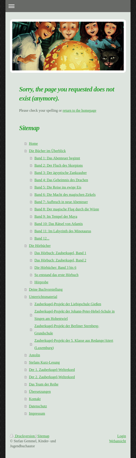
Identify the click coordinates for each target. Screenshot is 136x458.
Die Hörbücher (40, 246)
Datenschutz (38, 406)
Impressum (37, 413)
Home (33, 143)
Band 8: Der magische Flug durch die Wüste (66, 209)
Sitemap (43, 436)
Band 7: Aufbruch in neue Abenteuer (61, 202)
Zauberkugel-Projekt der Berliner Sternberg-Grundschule (66, 329)
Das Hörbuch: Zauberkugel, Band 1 (60, 253)
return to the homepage (79, 110)
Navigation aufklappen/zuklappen (68, 6)
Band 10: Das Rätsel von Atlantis (58, 224)
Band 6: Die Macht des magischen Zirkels (65, 195)
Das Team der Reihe (43, 384)
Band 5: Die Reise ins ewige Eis (57, 187)
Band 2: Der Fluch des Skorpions (58, 165)
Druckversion (23, 436)
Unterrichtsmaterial (43, 297)
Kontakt (35, 399)
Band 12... (41, 238)
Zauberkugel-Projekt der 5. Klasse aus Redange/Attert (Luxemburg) (73, 344)
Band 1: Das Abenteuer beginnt (57, 158)
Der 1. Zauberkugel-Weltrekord (52, 370)
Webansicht (117, 441)
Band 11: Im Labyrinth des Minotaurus (62, 231)
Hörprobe (41, 282)
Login (121, 436)
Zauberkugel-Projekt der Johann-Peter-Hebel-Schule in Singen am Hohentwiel (74, 315)
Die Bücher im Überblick (47, 151)
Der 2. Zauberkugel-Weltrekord (52, 377)
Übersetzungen (40, 391)
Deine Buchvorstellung (46, 289)
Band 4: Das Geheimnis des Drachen (61, 180)
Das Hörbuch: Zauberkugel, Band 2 (60, 260)
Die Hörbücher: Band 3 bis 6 (55, 267)
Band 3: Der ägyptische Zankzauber (60, 173)
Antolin (34, 355)
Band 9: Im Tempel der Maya (55, 216)
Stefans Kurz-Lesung (44, 362)
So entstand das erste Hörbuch (56, 275)
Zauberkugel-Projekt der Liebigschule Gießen (67, 304)
